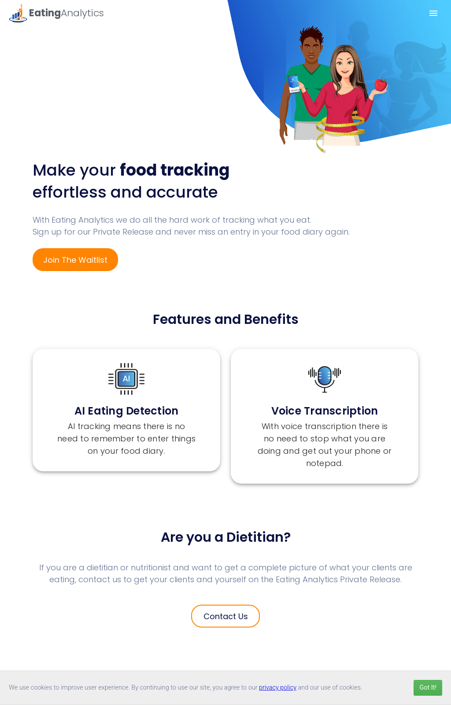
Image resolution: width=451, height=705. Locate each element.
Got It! (427, 687)
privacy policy (277, 687)
